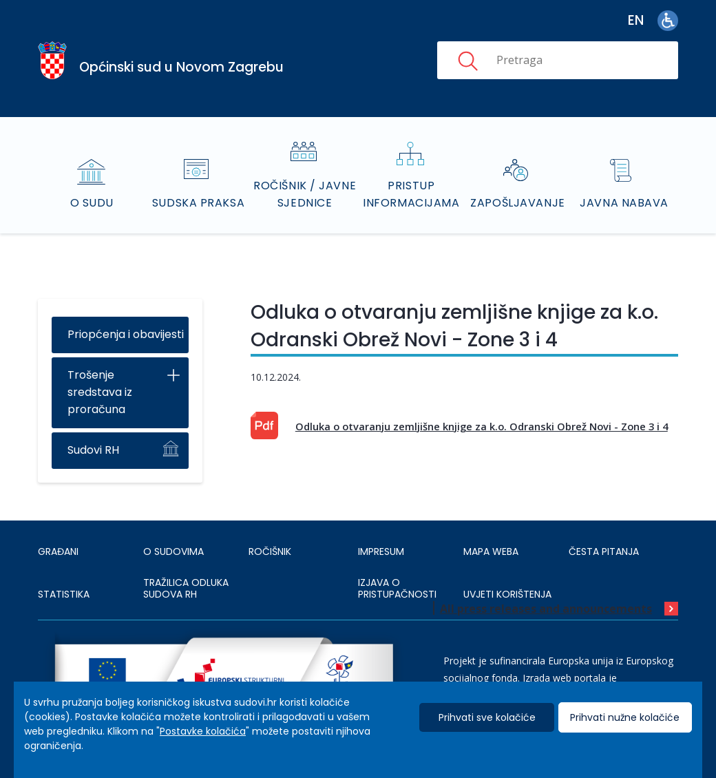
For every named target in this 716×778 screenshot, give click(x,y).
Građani (58, 551)
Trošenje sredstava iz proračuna (99, 392)
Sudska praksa (198, 203)
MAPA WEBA (490, 551)
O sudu (92, 203)
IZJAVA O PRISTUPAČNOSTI (397, 589)
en (636, 20)
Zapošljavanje (517, 203)
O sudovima (173, 551)
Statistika (64, 594)
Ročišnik (270, 551)
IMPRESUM (381, 551)
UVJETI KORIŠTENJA (507, 594)
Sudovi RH (93, 450)
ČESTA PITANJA (604, 551)
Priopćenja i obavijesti (125, 334)
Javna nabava (624, 203)
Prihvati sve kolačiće (487, 717)
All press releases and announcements (546, 608)
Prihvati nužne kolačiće (625, 717)
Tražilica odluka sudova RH (186, 589)
